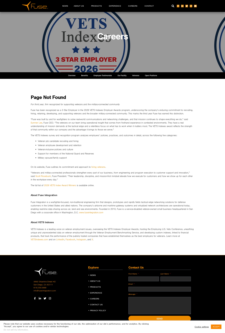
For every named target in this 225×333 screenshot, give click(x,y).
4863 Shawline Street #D (45, 281)
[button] (173, 6)
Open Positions (151, 76)
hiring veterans (98, 167)
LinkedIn (60, 239)
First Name (133, 274)
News (65, 6)
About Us (79, 6)
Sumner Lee (36, 122)
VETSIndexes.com (39, 239)
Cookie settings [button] (202, 327)
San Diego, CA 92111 (43, 284)
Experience (115, 6)
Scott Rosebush (43, 176)
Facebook (70, 239)
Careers (133, 6)
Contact (149, 6)
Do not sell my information (16, 329)
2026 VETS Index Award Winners (60, 185)
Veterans (135, 76)
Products (97, 6)
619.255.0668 (40, 287)
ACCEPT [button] (216, 327)
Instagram (81, 239)
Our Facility (122, 76)
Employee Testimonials (103, 76)
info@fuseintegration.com (45, 290)
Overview (71, 76)
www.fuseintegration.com (91, 212)
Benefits (84, 76)
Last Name (164, 274)
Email (130, 284)
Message (132, 294)
